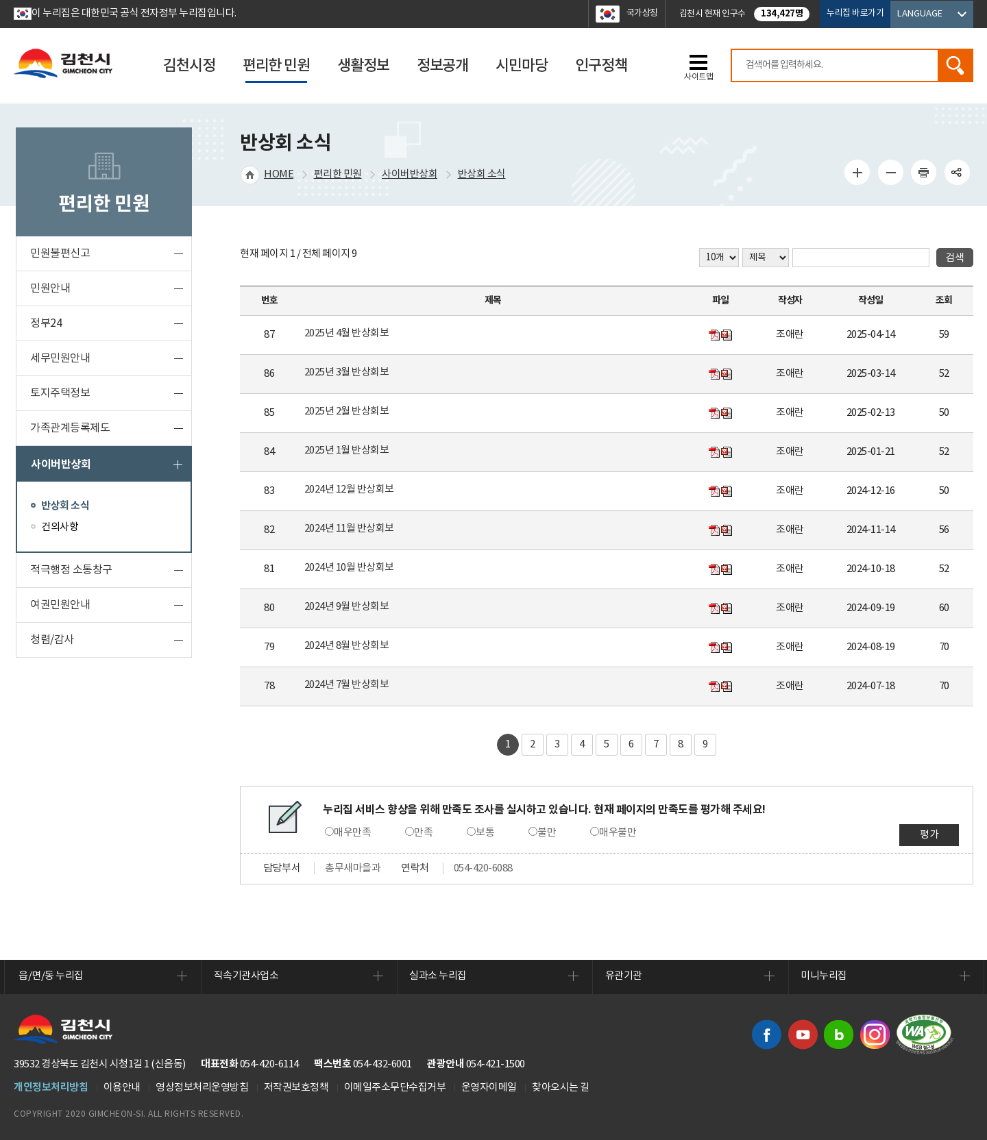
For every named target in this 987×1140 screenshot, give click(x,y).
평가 (929, 835)
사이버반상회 (60, 464)
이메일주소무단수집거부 (395, 1087)
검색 (955, 65)
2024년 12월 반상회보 (349, 489)
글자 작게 (890, 172)
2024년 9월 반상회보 (346, 606)
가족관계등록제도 (70, 428)
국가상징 (642, 13)
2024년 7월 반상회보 (346, 685)
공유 (957, 172)
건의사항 (59, 527)
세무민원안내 (60, 358)
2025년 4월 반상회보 (346, 333)
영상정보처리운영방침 (202, 1087)
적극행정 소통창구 (71, 570)
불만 (546, 833)
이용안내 (122, 1087)
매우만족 (352, 833)
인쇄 (924, 172)
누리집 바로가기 (855, 13)
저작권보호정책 (296, 1087)
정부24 (46, 323)
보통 (485, 833)
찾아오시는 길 (560, 1087)
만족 (423, 833)
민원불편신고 (60, 253)
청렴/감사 (52, 640)
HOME (278, 174)
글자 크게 (857, 172)
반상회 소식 (65, 505)
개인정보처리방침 (51, 1087)
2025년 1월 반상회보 (346, 450)
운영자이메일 (489, 1087)
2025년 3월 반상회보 (346, 372)
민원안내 (50, 288)
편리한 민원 (338, 174)
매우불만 (617, 833)
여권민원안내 (60, 605)
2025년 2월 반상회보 (346, 411)
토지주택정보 (60, 393)
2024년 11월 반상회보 (349, 528)
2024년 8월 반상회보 (346, 646)
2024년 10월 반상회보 (349, 567)
